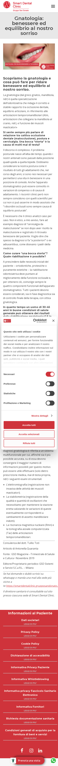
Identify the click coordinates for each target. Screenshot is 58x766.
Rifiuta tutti (29, 443)
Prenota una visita (29, 760)
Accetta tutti (29, 425)
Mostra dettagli (39, 415)
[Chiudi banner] (53, 321)
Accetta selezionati (29, 434)
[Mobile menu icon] (53, 6)
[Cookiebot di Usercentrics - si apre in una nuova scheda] (35, 321)
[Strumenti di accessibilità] (13, 761)
